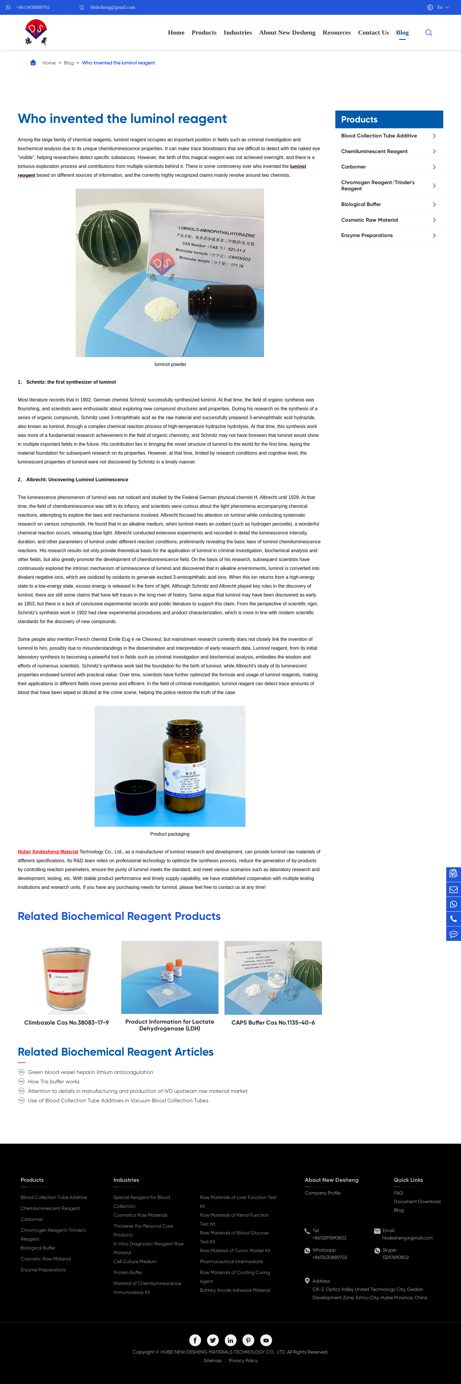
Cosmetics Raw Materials (141, 1215)
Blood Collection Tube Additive (379, 135)
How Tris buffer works (54, 1081)
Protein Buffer (128, 1272)
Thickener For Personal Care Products (143, 1230)
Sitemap (213, 1360)
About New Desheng (287, 32)
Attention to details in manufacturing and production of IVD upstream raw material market (138, 1091)
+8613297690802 (329, 1238)
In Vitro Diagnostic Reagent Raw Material (149, 1248)
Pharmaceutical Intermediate (231, 1261)
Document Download (417, 1201)
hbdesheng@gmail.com (112, 7)
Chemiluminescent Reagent (374, 151)
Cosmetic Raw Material (369, 220)
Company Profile (323, 1193)
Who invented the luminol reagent (118, 63)
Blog (402, 32)
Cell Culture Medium (135, 1261)
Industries (238, 32)
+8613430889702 (33, 7)
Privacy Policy (243, 1360)
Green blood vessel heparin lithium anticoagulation (90, 1072)
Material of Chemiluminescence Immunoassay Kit (147, 1288)
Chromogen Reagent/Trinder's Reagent (378, 185)
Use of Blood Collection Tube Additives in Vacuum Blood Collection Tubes (118, 1100)
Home (176, 32)
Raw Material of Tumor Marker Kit (235, 1250)
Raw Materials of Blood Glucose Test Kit (234, 1237)
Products (204, 32)
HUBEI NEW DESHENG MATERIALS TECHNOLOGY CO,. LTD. (223, 1352)
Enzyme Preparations (367, 235)
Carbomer (353, 166)
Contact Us (373, 32)
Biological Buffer (361, 204)
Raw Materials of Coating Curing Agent (235, 1277)
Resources (337, 32)
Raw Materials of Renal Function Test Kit (234, 1219)
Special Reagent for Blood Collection (142, 1202)
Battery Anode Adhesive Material (235, 1290)
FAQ (398, 1193)
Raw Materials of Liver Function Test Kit (238, 1202)
